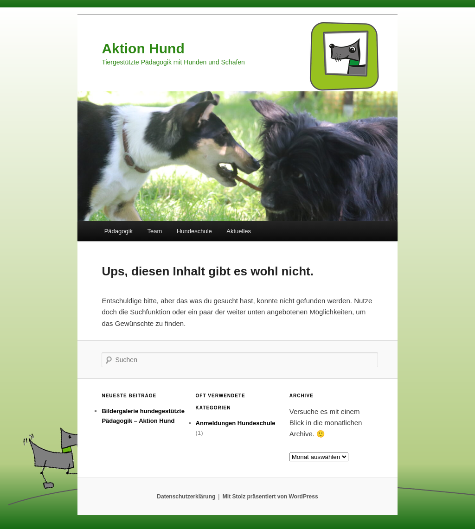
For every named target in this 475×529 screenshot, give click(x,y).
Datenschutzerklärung (186, 496)
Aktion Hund (143, 48)
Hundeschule (194, 231)
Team (155, 231)
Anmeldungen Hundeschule (236, 423)
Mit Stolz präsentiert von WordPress (270, 496)
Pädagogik (118, 231)
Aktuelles (238, 231)
